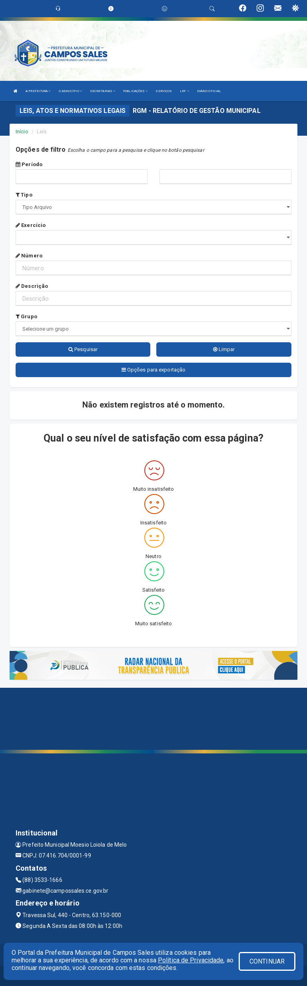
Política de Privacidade (190, 960)
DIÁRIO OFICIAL (209, 91)
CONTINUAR (267, 961)
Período (29, 164)
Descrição (32, 286)
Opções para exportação (153, 370)
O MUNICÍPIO (70, 91)
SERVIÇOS (163, 91)
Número (29, 256)
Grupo (26, 316)
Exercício (31, 225)
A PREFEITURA (38, 91)
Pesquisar (83, 349)
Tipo (24, 195)
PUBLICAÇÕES (135, 91)
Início (22, 132)
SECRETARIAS (102, 91)
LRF (184, 91)
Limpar (224, 349)
